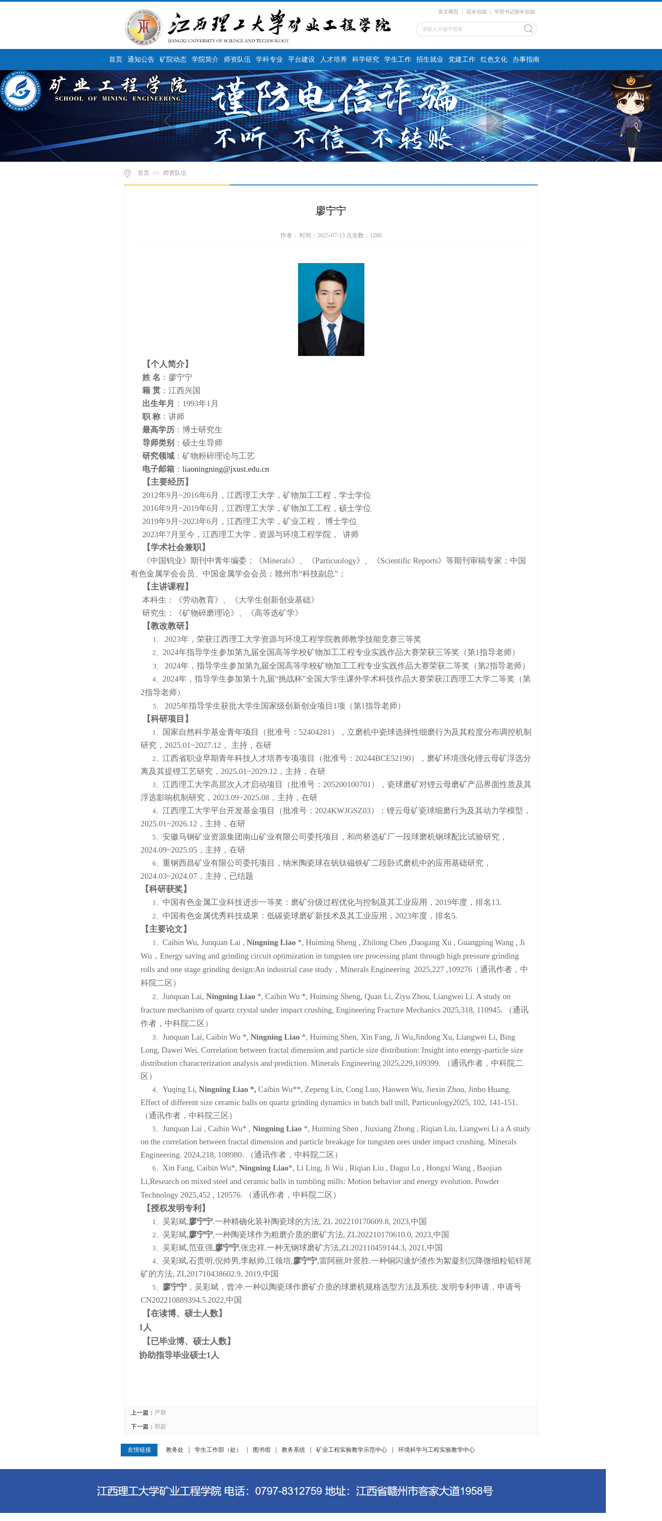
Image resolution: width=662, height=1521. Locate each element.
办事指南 (526, 59)
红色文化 (493, 59)
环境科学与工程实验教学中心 (436, 1450)
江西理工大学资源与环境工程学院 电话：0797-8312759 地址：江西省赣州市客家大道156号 (101, 1517)
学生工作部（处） (218, 1450)
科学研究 (365, 59)
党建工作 (461, 59)
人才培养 (333, 59)
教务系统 (293, 1450)
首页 (115, 59)
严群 (160, 1413)
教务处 (175, 1450)
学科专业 (269, 59)
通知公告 (141, 59)
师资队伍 (237, 59)
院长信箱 (477, 12)
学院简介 (205, 59)
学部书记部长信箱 (514, 12)
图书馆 (262, 1450)
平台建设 (301, 59)
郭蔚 (160, 1426)
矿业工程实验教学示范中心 (351, 1450)
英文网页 (448, 12)
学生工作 (397, 59)
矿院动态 (173, 59)
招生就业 (429, 59)
